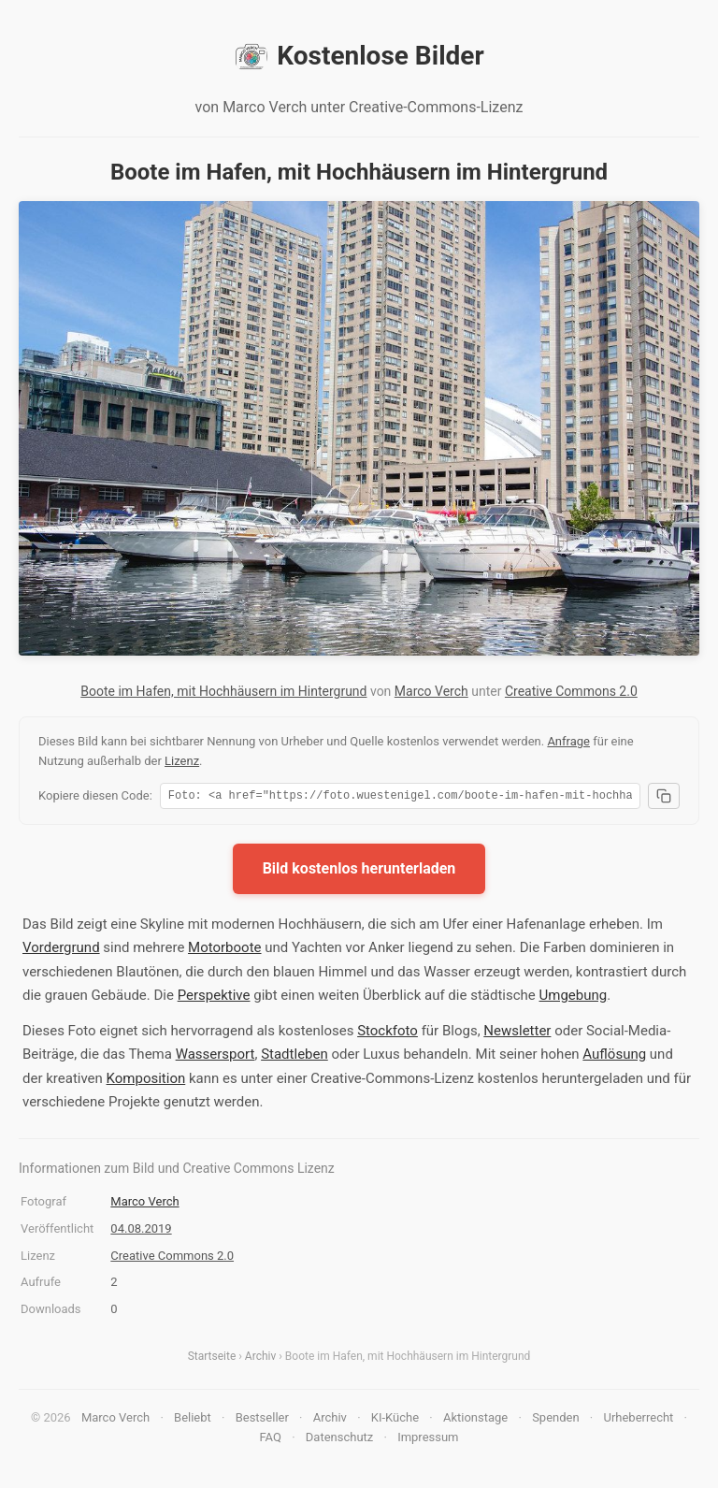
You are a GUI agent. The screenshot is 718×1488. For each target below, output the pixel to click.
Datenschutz (339, 1440)
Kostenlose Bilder (358, 56)
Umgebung (573, 998)
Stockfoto (387, 1033)
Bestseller (262, 1420)
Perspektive (214, 998)
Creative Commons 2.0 (571, 691)
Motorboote (224, 950)
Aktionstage (475, 1420)
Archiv (260, 1358)
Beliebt (192, 1420)
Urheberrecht (638, 1420)
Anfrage (568, 741)
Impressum (427, 1440)
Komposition (146, 1081)
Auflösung (614, 1056)
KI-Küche (395, 1420)
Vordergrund (61, 950)
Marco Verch (431, 691)
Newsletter (517, 1033)
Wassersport (215, 1056)
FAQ (269, 1440)
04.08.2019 (140, 1231)
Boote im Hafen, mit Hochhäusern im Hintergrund (223, 691)
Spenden (556, 1420)
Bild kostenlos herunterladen (359, 871)
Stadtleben (294, 1056)
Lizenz (182, 761)
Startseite (212, 1358)
